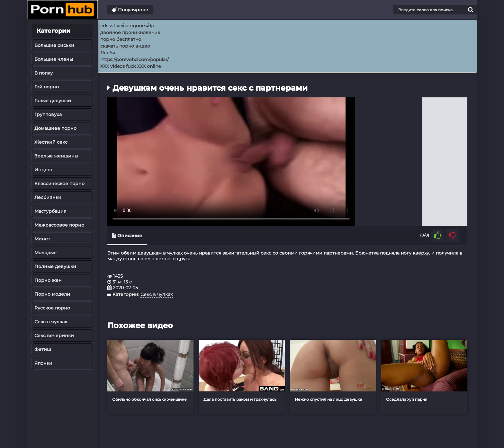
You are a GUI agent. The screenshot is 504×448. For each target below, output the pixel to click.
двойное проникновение (130, 32)
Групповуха (48, 114)
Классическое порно (59, 183)
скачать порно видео (125, 46)
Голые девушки (52, 100)
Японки (43, 363)
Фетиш (42, 349)
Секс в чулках (50, 322)
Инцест (43, 170)
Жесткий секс (51, 142)
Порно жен (48, 280)
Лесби (107, 53)
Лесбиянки (47, 197)
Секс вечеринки (54, 335)
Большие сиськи (54, 45)
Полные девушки (55, 266)
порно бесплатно (120, 39)
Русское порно (52, 308)
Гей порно (46, 87)
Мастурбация (50, 211)
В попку (43, 73)
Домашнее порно (55, 128)
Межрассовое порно (59, 225)
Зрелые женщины (56, 156)
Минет (42, 239)
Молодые (45, 252)
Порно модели (52, 294)
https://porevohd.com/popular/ (134, 59)
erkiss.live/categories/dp (127, 26)
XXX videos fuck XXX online (130, 66)
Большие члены (53, 59)
